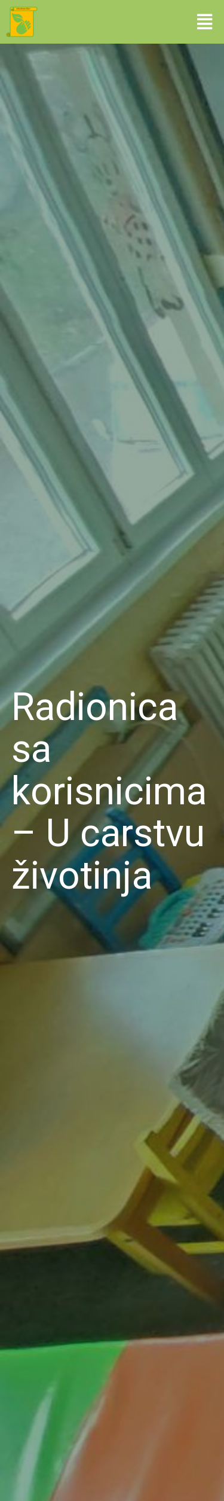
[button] (204, 21)
